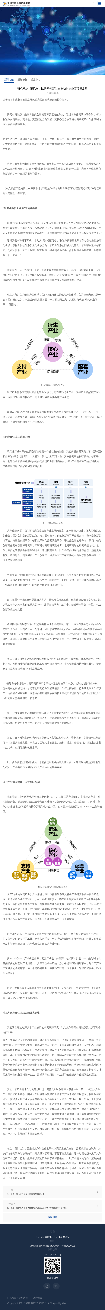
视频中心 (35, 79)
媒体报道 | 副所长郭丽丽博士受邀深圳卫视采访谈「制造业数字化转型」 (37, 1205)
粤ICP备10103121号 (40, 1303)
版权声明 (23, 1297)
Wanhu (65, 1303)
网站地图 (11, 1297)
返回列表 (52, 1217)
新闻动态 (9, 79)
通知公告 (22, 79)
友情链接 (37, 1297)
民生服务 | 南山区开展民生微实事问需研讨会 (26, 1192)
